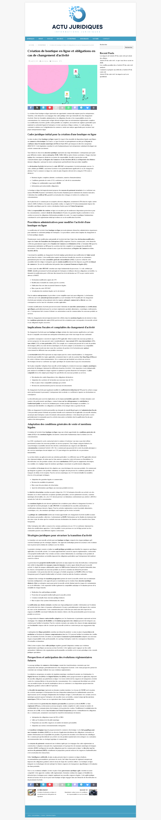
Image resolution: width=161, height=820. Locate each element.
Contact (106, 39)
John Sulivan (44, 61)
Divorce (60, 39)
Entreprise (71, 39)
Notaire (96, 39)
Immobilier (84, 39)
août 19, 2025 (34, 61)
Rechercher (103, 44)
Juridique (30, 39)
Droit (41, 39)
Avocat (50, 39)
